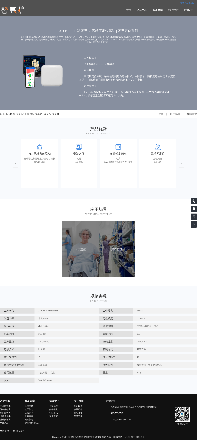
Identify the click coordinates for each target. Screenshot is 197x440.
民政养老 (29, 419)
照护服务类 (5, 413)
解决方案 (158, 10)
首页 (128, 10)
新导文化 (78, 413)
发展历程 (78, 409)
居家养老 (29, 413)
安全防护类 (5, 406)
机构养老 (29, 406)
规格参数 (192, 114)
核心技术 (173, 10)
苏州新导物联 (19, 431)
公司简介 (78, 406)
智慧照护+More (32, 423)
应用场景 (175, 114)
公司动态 (53, 406)
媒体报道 (53, 409)
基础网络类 (5, 419)
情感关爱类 (5, 416)
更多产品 (4, 423)
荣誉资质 (78, 416)
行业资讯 (53, 413)
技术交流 (53, 416)
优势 (160, 114)
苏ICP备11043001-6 (134, 437)
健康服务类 (5, 409)
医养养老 (29, 416)
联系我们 (189, 10)
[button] (15, 164)
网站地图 (117, 437)
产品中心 (142, 10)
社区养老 (29, 409)
